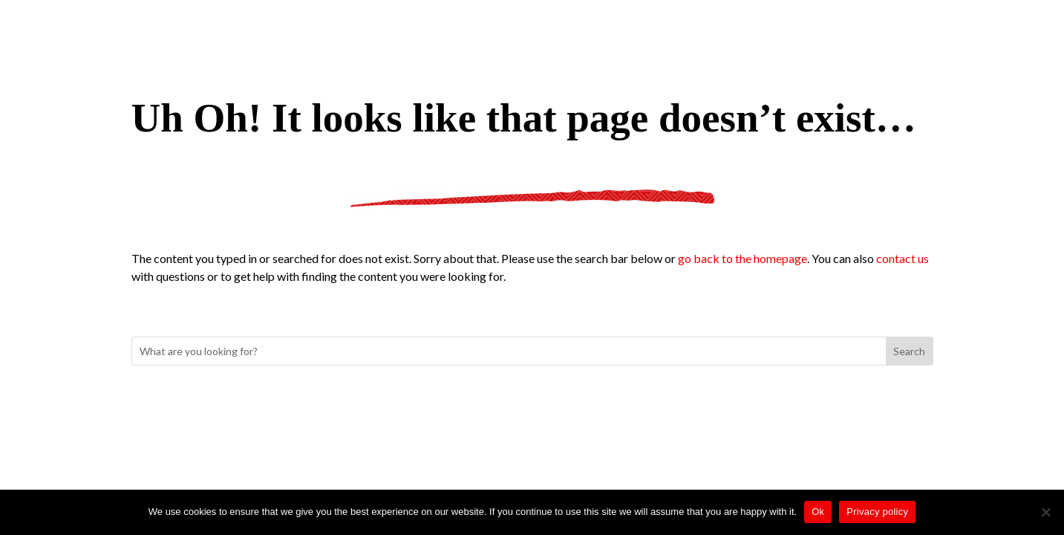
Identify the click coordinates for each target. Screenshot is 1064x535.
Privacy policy (877, 511)
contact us (902, 258)
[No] (1045, 512)
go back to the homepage (742, 258)
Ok (818, 511)
